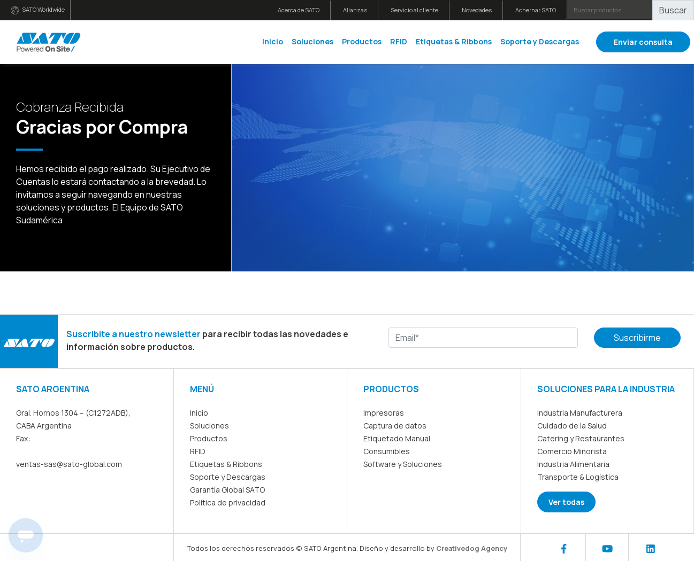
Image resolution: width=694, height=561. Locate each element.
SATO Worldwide (38, 9)
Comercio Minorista (572, 451)
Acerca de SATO (298, 10)
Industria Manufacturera (579, 413)
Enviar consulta (643, 42)
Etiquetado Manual (396, 438)
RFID (398, 41)
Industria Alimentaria (573, 464)
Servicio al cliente (414, 10)
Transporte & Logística (578, 477)
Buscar (673, 10)
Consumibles (386, 451)
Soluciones (312, 41)
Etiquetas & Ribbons (454, 41)
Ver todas (566, 502)
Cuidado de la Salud (572, 425)
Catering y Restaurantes (580, 438)
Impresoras (383, 413)
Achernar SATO (535, 10)
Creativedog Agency (471, 548)
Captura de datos (394, 425)
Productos (362, 41)
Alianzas (355, 10)
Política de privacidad (227, 502)
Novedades (477, 10)
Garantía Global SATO (227, 490)
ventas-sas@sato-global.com (69, 464)
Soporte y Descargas (539, 41)
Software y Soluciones (402, 464)
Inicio (272, 41)
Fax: (23, 438)
